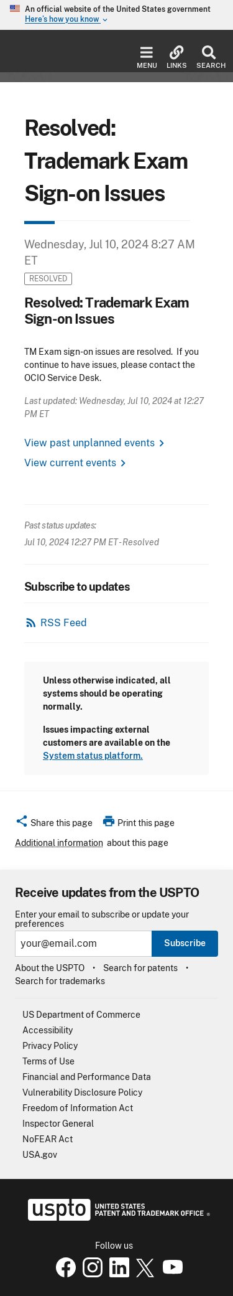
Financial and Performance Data (86, 1077)
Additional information (59, 843)
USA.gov (39, 1155)
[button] (54, 825)
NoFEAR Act (47, 1139)
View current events (70, 463)
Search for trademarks (60, 981)
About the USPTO (50, 968)
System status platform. (93, 756)
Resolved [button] (48, 278)
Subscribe (185, 943)
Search (208, 57)
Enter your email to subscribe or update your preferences (102, 919)
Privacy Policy (50, 1046)
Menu (147, 57)
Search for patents (140, 968)
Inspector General (58, 1124)
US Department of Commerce (81, 1015)
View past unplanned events (89, 443)
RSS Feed (63, 623)
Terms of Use (48, 1061)
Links (177, 57)
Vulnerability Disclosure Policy (82, 1092)
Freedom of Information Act (77, 1108)
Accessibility (47, 1030)
